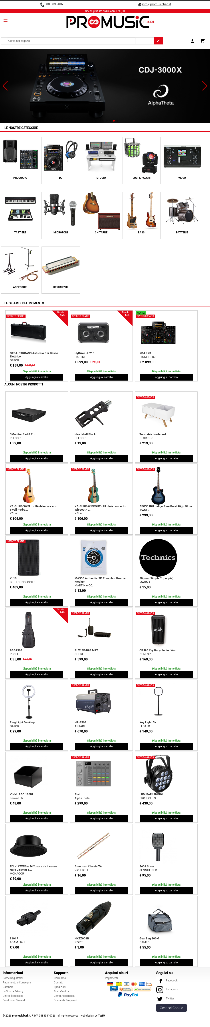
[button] (5, 86)
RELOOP (15, 438)
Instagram (167, 989)
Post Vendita (61, 991)
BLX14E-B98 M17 (86, 650)
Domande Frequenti (65, 1000)
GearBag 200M (149, 938)
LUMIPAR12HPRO (151, 794)
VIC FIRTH (81, 870)
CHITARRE (101, 232)
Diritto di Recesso (13, 995)
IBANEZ (144, 510)
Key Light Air (147, 722)
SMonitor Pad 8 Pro (22, 434)
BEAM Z (15, 357)
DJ (60, 177)
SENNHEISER (148, 870)
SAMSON (81, 360)
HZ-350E (80, 722)
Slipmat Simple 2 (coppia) (156, 578)
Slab (77, 794)
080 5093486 (54, 4)
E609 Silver (146, 866)
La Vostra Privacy (13, 991)
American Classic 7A (88, 866)
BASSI (141, 232)
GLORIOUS (146, 438)
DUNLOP (145, 654)
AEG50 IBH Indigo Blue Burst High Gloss (165, 506)
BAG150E (16, 650)
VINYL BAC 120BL (22, 794)
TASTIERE (20, 232)
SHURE (79, 654)
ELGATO (144, 726)
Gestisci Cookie (171, 1008)
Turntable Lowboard (152, 434)
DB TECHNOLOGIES (152, 357)
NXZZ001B (82, 938)
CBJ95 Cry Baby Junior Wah (157, 650)
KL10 (13, 578)
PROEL (14, 654)
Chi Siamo (60, 978)
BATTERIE (182, 232)
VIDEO (182, 177)
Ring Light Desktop (22, 722)
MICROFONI (60, 232)
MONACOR (17, 873)
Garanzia (8, 987)
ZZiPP (79, 942)
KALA (13, 513)
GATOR (14, 726)
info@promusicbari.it (156, 4)
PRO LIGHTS (147, 798)
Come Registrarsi (13, 978)
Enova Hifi (16, 798)
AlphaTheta (82, 798)
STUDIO (101, 177)
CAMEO (144, 942)
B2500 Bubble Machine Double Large (34, 353)
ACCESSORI (20, 287)
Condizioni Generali (14, 1000)
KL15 (142, 353)
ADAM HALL (18, 942)
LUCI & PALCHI (142, 177)
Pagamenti (111, 978)
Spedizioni (60, 987)
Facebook (167, 980)
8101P (14, 938)
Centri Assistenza (64, 995)
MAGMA (144, 582)
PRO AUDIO (20, 177)
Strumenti (60, 287)
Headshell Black (85, 434)
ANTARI (80, 726)
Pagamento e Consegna (17, 982)
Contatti (58, 982)
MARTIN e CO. (84, 585)
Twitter (165, 998)
